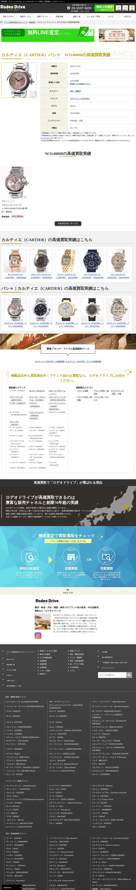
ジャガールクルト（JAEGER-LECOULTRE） (66, 710)
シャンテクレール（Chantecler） (62, 830)
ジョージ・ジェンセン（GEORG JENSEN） (109, 830)
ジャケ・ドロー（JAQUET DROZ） (105, 710)
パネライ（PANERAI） (37, 401)
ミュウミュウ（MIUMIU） (102, 801)
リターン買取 (45, 666)
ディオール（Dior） (56, 784)
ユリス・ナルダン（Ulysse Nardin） (63, 747)
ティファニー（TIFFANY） (16, 724)
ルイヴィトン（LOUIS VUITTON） (62, 751)
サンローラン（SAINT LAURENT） (62, 777)
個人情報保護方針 (107, 649)
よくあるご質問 (93, 16)
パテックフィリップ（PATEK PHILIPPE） (56, 397)
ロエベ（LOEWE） (99, 804)
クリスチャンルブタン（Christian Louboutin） (110, 770)
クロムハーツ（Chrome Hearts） (62, 827)
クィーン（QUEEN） (57, 823)
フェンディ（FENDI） (100, 790)
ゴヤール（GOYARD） (101, 773)
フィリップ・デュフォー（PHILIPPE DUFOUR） (111, 733)
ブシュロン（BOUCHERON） (17, 847)
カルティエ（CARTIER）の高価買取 (50, 362)
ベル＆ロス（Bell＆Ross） (16, 744)
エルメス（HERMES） (57, 691)
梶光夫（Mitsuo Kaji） (15, 867)
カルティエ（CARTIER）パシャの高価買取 (83, 362)
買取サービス (25, 16)
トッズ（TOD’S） (13, 787)
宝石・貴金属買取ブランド (15, 809)
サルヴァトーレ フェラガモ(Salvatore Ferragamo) (25, 777)
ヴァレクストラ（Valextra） (103, 763)
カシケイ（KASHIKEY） (15, 820)
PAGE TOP (68, 587)
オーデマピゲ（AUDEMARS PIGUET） (107, 691)
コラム (110, 16)
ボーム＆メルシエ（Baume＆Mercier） (64, 744)
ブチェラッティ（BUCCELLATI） (62, 847)
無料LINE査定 (45, 649)
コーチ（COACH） (56, 773)
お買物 (115, 7)
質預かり (43, 669)
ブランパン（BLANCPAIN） (17, 740)
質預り (123, 7)
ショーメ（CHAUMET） (58, 714)
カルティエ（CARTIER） (80, 98)
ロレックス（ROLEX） (18, 412)
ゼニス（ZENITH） (99, 717)
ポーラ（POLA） (98, 851)
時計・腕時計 (75, 91)
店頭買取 (43, 659)
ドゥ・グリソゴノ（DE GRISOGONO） (64, 724)
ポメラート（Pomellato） (16, 855)
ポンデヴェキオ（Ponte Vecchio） (62, 855)
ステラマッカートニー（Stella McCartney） (66, 780)
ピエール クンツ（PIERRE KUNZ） (62, 733)
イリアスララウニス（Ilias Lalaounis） (63, 813)
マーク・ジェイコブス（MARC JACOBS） (108, 797)
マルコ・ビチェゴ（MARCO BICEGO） (21, 860)
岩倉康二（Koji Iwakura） (102, 864)
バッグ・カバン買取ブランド (16, 759)
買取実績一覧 (10, 655)
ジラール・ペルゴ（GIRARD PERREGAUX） (23, 717)
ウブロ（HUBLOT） (17, 401)
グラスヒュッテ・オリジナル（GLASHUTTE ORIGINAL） (109, 702)
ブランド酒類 (82, 391)
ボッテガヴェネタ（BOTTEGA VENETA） (65, 797)
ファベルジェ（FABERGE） (102, 844)
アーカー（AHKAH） (14, 813)
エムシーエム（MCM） (58, 766)
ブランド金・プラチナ (101, 397)
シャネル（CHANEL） (15, 714)
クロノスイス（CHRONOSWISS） (19, 707)
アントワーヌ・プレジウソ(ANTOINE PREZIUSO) (25, 686)
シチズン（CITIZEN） (14, 710)
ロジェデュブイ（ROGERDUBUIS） (106, 751)
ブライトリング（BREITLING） (15, 397)
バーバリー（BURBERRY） (102, 787)
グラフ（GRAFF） (13, 827)
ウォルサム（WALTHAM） (59, 816)
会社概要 (103, 646)
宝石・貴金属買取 (77, 656)
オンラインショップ (107, 659)
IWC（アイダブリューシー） (57, 392)
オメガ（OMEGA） (36, 391)
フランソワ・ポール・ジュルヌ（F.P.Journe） (109, 737)
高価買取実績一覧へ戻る (68, 224)
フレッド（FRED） (56, 851)
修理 (131, 7)
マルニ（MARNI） (56, 801)
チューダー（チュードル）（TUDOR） (37, 397)
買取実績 (59, 16)
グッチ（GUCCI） (56, 702)
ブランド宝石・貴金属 (84, 397)
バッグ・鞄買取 (76, 653)
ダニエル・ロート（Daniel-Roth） (62, 720)
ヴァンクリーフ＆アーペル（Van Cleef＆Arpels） (111, 686)
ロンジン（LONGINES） (101, 754)
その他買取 (74, 662)
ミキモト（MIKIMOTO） (59, 860)
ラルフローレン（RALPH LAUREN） (106, 747)
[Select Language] (12, 887)
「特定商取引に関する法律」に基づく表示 (115, 654)
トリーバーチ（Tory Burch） (60, 787)
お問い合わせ (10, 665)
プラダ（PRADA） (13, 794)
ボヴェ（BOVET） (99, 744)
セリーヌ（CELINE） (100, 780)
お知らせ (127, 16)
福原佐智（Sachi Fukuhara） (103, 867)
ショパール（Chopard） (101, 714)
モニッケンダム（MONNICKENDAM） (21, 864)
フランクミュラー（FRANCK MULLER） (37, 408)
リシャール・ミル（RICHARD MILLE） (21, 751)
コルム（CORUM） (56, 707)
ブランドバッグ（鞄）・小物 (116, 392)
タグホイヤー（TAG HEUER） (17, 720)
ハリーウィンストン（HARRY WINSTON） (57, 402)
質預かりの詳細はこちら (80, 84)
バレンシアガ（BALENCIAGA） (61, 790)
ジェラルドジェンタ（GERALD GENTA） (108, 707)
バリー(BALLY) (11, 790)
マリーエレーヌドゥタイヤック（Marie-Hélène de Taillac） (111, 855)
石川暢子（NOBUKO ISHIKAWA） (62, 867)
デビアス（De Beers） (57, 840)
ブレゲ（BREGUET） (100, 740)
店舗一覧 (76, 16)
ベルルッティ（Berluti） (15, 797)
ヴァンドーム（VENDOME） (17, 816)
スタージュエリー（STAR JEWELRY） (106, 833)
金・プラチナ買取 (77, 659)
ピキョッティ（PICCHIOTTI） (60, 844)
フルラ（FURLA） (99, 794)
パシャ (73, 106)
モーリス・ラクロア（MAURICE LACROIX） (23, 747)
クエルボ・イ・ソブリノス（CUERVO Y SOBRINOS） (107, 695)
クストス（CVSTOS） (14, 702)
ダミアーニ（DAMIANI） (59, 837)
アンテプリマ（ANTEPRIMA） (61, 763)
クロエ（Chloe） (12, 773)
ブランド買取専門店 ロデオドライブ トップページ (21, 647)
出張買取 (43, 662)
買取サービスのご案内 (48, 646)
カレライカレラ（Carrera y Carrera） (106, 820)
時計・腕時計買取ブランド (15, 678)
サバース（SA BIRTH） (101, 827)
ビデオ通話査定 (46, 653)
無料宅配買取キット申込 (14, 668)
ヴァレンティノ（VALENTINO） (18, 766)
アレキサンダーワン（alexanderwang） (21, 763)
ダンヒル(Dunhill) (13, 784)
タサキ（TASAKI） (13, 837)
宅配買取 (43, 656)
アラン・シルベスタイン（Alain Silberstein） (109, 681)
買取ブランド (42, 16)
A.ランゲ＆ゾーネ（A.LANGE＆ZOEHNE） (22, 681)
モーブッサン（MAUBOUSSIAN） (105, 860)
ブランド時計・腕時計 (101, 392)
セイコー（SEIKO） (56, 717)
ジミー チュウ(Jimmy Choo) (102, 777)
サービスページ (46, 138)
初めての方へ (8, 16)
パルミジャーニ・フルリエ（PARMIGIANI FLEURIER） (108, 728)
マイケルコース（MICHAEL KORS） (20, 801)
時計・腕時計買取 (77, 649)
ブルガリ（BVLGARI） (58, 740)
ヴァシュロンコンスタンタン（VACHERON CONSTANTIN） (66, 686)
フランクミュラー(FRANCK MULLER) (106, 847)
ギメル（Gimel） (12, 823)
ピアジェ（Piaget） (13, 733)
